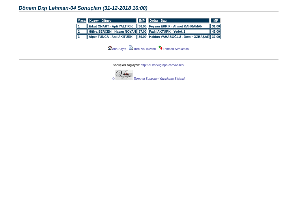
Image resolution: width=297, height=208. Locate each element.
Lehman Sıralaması (173, 49)
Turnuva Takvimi (142, 49)
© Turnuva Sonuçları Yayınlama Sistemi (148, 78)
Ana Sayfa (116, 49)
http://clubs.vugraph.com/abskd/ (162, 65)
